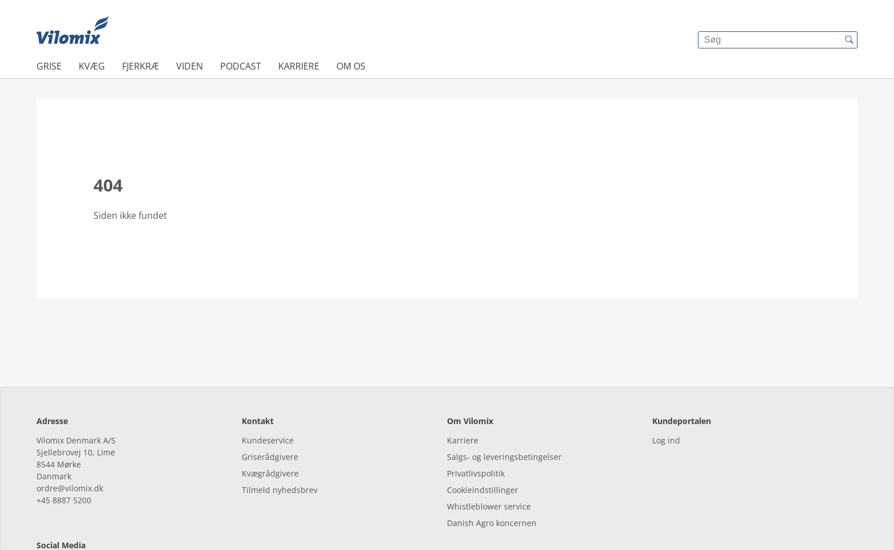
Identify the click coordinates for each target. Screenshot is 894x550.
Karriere (298, 66)
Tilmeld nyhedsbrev (280, 438)
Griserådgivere (270, 405)
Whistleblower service (489, 454)
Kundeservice (268, 388)
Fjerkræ (140, 66)
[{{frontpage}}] (72, 31)
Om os (350, 66)
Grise (49, 66)
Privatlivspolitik (476, 421)
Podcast (240, 66)
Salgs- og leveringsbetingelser (504, 405)
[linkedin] (78, 517)
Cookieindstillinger (482, 438)
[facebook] (46, 517)
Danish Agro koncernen (492, 471)
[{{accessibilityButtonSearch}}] (849, 39)
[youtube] (109, 517)
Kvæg (92, 66)
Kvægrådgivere (270, 421)
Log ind (666, 388)
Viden (189, 66)
